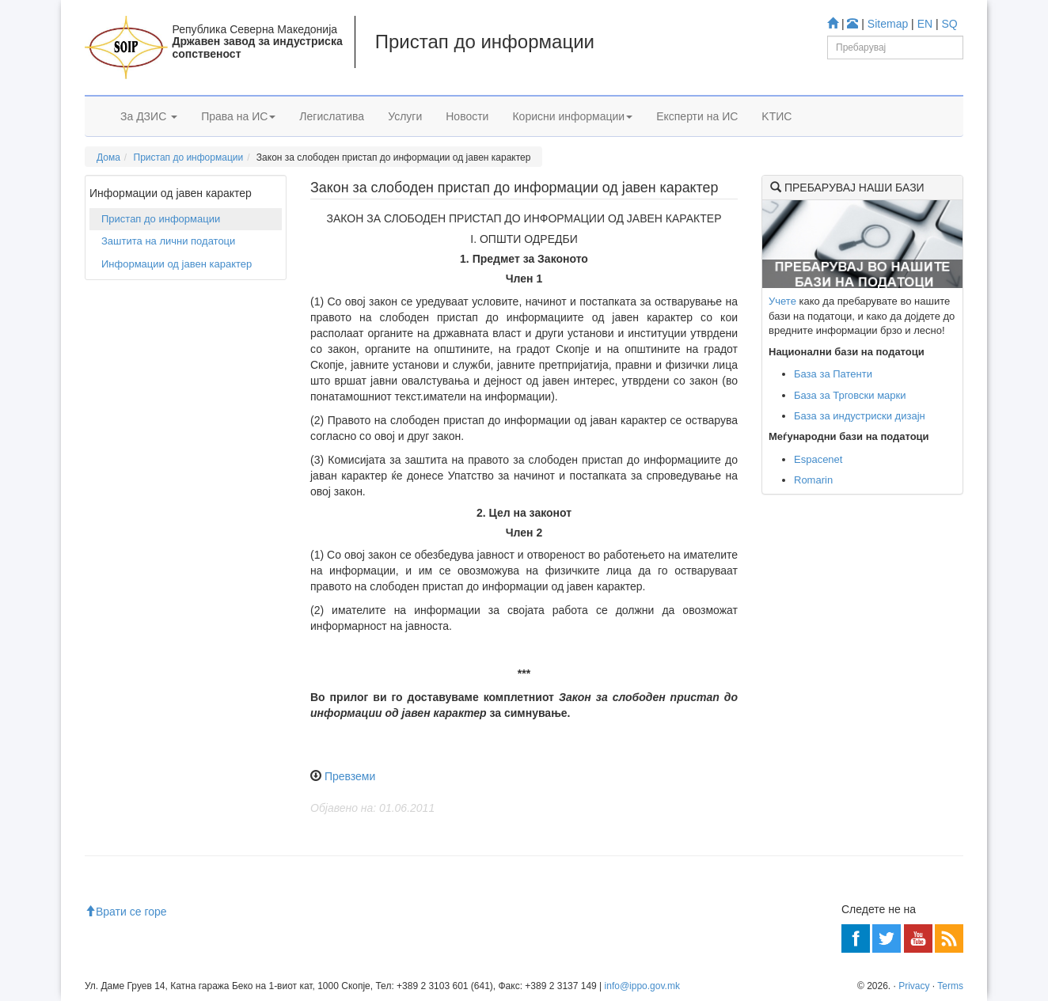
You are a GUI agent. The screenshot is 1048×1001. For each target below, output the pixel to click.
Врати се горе (126, 911)
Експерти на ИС (697, 116)
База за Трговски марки (850, 395)
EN (924, 23)
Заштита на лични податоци (168, 241)
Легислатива (331, 116)
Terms (950, 986)
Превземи (350, 776)
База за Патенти (833, 374)
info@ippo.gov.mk (642, 986)
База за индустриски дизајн (859, 416)
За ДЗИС (148, 116)
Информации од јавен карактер (176, 264)
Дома (108, 157)
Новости (467, 116)
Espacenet (818, 459)
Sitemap (888, 23)
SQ (950, 23)
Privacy (913, 986)
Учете (782, 301)
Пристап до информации (189, 157)
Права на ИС (238, 116)
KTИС (776, 116)
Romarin (813, 480)
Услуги (405, 116)
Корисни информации (572, 116)
